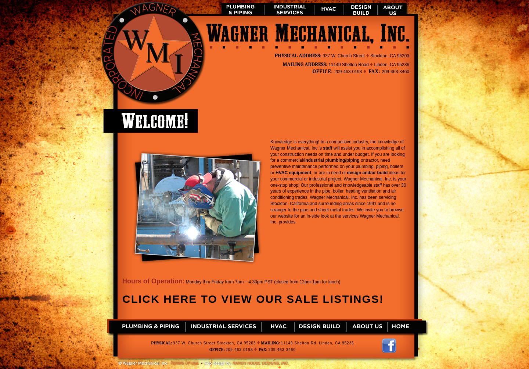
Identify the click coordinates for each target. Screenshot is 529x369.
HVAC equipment (293, 172)
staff (327, 148)
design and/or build (367, 172)
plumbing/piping (342, 160)
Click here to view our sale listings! (253, 299)
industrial (314, 160)
